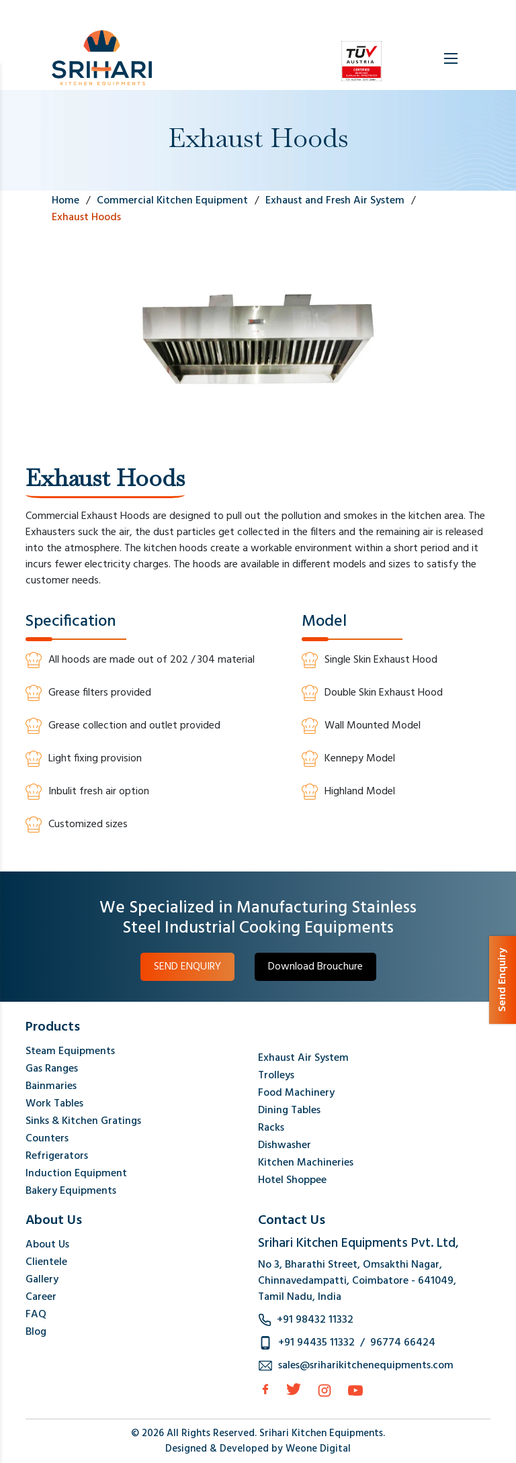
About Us (47, 1245)
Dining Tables (289, 1110)
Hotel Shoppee (292, 1180)
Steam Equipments (70, 1051)
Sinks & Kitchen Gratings (83, 1121)
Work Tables (54, 1104)
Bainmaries (51, 1086)
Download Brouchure (315, 967)
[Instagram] (324, 1390)
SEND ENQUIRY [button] (187, 967)
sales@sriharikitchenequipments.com (366, 1365)
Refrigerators (57, 1156)
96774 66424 (402, 1343)
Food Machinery (296, 1093)
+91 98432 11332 (315, 1320)
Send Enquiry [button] (502, 980)
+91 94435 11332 (316, 1343)
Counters (47, 1138)
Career (41, 1297)
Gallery (42, 1279)
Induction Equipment (76, 1173)
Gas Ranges (52, 1069)
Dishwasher (284, 1145)
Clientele (46, 1262)
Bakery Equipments (71, 1191)
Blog (36, 1332)
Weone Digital (318, 1449)
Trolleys (276, 1075)
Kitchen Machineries (305, 1163)
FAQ (36, 1314)
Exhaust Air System (303, 1058)
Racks (271, 1128)
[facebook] (265, 1389)
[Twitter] (293, 1389)
